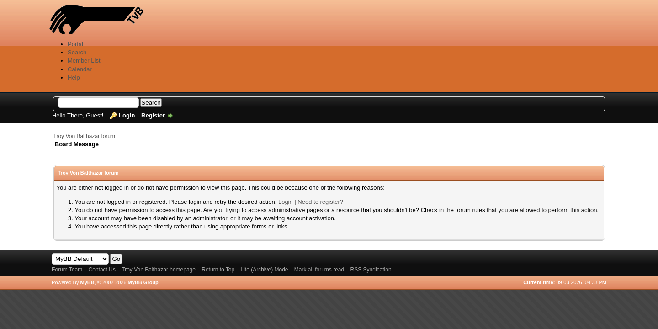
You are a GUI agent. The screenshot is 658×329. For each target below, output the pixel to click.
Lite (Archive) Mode (264, 269)
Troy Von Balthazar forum (84, 136)
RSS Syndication (371, 269)
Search (77, 52)
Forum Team (67, 269)
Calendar (80, 69)
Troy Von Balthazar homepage (159, 269)
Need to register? (320, 201)
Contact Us (102, 269)
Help (74, 77)
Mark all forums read (319, 269)
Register (153, 115)
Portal (75, 44)
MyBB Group (143, 282)
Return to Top (218, 269)
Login (127, 115)
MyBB (87, 282)
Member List (84, 60)
